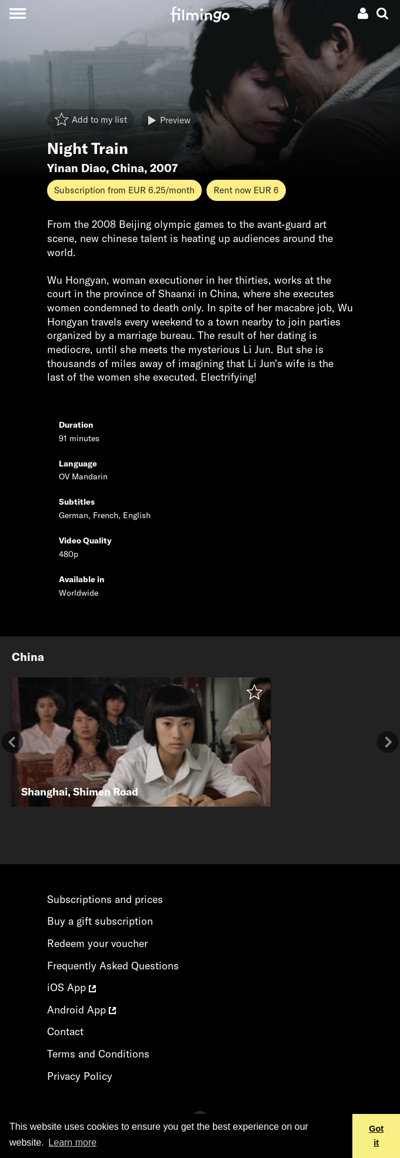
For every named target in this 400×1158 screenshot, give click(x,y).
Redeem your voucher (97, 943)
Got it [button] (376, 1135)
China (128, 168)
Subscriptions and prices (105, 899)
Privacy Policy (79, 1076)
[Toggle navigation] (17, 13)
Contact (65, 1031)
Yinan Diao (76, 168)
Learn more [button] (72, 1142)
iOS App (71, 987)
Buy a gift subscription (100, 921)
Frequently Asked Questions (113, 965)
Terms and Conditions (98, 1053)
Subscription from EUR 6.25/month (124, 190)
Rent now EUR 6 (246, 190)
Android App (81, 1009)
